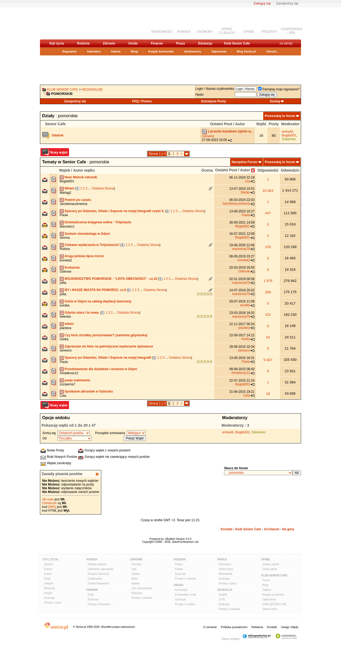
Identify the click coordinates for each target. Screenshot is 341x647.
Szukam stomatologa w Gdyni (87, 234)
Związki (48, 583)
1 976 (267, 281)
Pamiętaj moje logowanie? (279, 89)
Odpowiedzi (267, 170)
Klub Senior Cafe (237, 43)
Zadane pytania (97, 564)
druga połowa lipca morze (84, 256)
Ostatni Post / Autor (232, 170)
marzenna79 (241, 249)
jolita (63, 283)
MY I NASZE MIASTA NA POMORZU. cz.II (95, 290)
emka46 (287, 132)
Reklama (257, 627)
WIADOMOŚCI (162, 32)
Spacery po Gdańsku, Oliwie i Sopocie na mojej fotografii (107, 357)
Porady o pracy (228, 583)
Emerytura (225, 564)
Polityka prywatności (234, 627)
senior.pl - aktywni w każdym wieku (68, 23)
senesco (66, 350)
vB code (48, 499)
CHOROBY (205, 32)
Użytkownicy (192, 51)
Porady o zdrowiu (141, 597)
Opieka (135, 573)
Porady (92, 559)
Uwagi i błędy (289, 627)
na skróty (286, 43)
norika (64, 339)
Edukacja (205, 43)
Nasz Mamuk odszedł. (81, 177)
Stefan (245, 192)
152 (268, 315)
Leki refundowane (141, 588)
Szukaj (275, 101)
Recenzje (49, 588)
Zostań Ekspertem (98, 583)
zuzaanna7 (67, 384)
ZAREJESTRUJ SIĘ (274, 604)
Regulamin (69, 51)
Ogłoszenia (219, 51)
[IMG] (52, 507)
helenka (65, 316)
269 (268, 292)
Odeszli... (272, 51)
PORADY (184, 32)
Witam (69, 188)
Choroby (136, 564)
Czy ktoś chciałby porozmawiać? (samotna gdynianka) (105, 335)
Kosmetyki (181, 589)
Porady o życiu (53, 602)
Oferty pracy (226, 569)
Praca (180, 43)
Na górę (288, 529)
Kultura (48, 569)
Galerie (116, 51)
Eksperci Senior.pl (98, 573)
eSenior (48, 564)
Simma (65, 238)
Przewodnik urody (185, 594)
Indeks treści (269, 609)
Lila (247, 181)
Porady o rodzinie (185, 578)
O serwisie (210, 627)
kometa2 (66, 260)
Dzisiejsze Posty (213, 101)
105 (268, 247)
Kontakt (227, 529)
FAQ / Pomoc (142, 101)
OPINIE (248, 32)
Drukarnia (71, 267)
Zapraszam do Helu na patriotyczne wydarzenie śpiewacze (108, 346)
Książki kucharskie (160, 51)
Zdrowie (109, 43)
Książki (48, 593)
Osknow (65, 271)
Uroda (133, 43)
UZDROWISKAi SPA (291, 31)
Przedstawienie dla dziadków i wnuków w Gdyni (100, 369)
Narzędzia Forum (245, 162)
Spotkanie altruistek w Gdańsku (88, 391)
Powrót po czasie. (77, 200)
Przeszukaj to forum (280, 116)
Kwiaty (179, 569)
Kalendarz (94, 51)
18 (268, 394)
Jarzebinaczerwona (73, 204)
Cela (63, 396)
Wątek (64, 170)
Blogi (134, 51)
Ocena (207, 170)
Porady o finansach (99, 604)
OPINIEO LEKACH (227, 31)
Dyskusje (49, 597)
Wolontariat (225, 573)
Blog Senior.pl (246, 51)
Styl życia (56, 43)
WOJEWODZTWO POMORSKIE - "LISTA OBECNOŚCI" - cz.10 (110, 279)
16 (268, 337)
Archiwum (271, 529)
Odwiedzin (290, 170)
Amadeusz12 (69, 373)
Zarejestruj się (287, 3)
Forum (266, 580)
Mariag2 (65, 193)
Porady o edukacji (229, 609)
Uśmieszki (49, 503)
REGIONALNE (92, 89)
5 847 (267, 360)
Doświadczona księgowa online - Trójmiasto (97, 222)
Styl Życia (50, 559)
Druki (91, 594)
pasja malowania (77, 380)
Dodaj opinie (269, 569)
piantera (65, 328)
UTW (222, 599)
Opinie (265, 559)
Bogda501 (289, 135)
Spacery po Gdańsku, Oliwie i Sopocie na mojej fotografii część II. (114, 211)
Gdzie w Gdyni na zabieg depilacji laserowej (97, 301)
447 (268, 213)
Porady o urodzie (185, 604)
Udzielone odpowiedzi (100, 569)
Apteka (135, 583)
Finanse (157, 43)
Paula (64, 215)
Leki (133, 569)
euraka (65, 305)
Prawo (178, 564)
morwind (208, 136)
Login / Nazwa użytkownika (214, 89)
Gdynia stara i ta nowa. (81, 312)
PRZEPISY (269, 32)
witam (69, 324)
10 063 (267, 191)
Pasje (47, 578)
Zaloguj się (262, 3)
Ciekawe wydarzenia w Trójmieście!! (91, 245)
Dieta (134, 578)
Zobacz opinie (270, 564)
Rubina (65, 249)
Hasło (199, 94)
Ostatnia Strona (103, 188)
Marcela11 (67, 226)
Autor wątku (84, 170)
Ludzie (48, 573)
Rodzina (83, 43)
